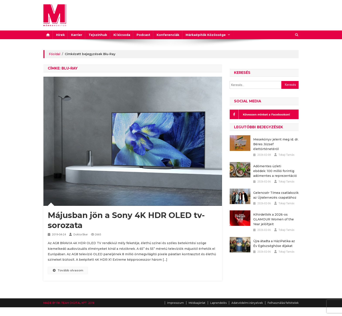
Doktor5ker (81, 234)
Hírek (60, 35)
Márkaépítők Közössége (206, 35)
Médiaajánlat (197, 302)
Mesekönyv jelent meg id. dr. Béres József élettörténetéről (276, 144)
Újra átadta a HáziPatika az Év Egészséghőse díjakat (274, 243)
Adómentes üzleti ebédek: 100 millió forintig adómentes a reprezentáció (275, 171)
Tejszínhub (98, 35)
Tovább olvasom (67, 270)
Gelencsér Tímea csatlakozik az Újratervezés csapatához (276, 195)
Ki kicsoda (121, 35)
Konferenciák (168, 35)
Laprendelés (218, 302)
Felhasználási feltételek (283, 302)
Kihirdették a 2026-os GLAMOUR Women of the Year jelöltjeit (273, 219)
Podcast (143, 35)
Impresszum (175, 302)
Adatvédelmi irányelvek (247, 302)
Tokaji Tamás (286, 154)
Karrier (76, 35)
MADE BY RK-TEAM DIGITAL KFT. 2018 (68, 302)
